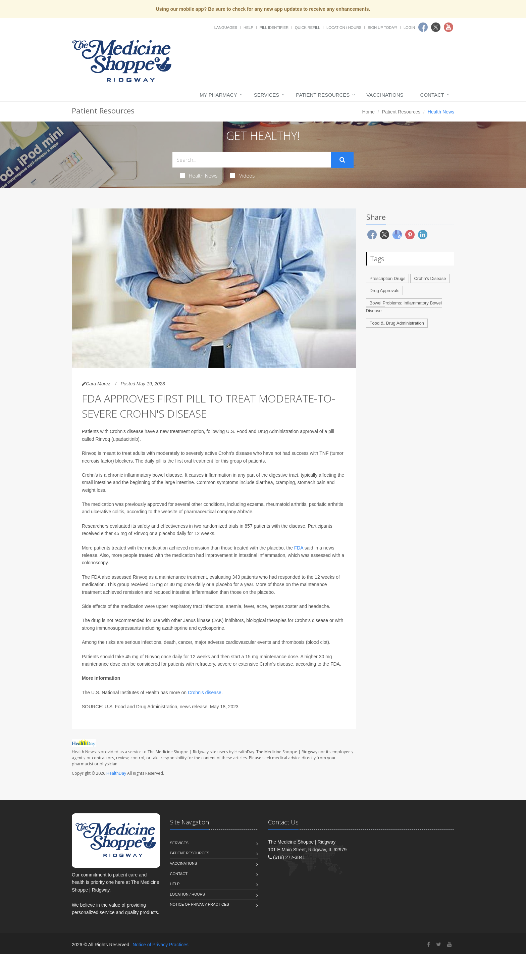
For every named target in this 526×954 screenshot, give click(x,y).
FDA (298, 548)
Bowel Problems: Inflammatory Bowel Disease (404, 306)
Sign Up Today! (382, 28)
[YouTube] (449, 944)
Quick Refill (307, 28)
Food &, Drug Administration (397, 323)
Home (368, 111)
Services (266, 95)
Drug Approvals (385, 290)
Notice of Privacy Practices (199, 904)
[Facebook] (428, 944)
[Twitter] (438, 944)
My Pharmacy (218, 95)
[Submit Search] (342, 160)
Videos (242, 175)
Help (248, 28)
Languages (225, 28)
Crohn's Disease (430, 278)
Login (409, 28)
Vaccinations (384, 95)
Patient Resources (323, 95)
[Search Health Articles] (251, 160)
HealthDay (116, 773)
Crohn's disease (204, 692)
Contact (432, 95)
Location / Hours (343, 28)
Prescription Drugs (388, 278)
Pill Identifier (274, 28)
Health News (199, 175)
